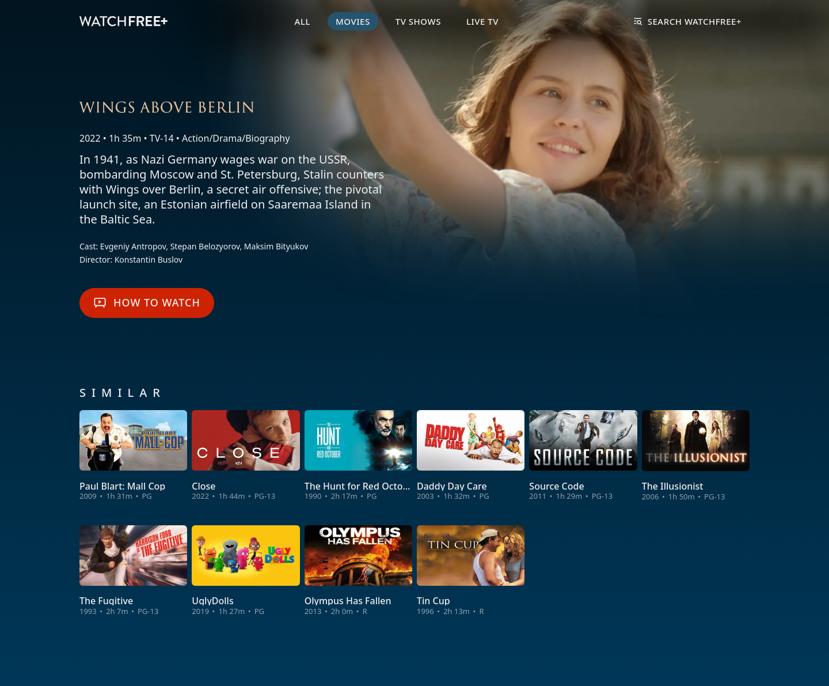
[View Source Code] (583, 456)
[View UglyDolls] (245, 571)
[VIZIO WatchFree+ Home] (123, 21)
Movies (353, 21)
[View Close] (245, 456)
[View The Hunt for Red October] (358, 456)
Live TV (482, 21)
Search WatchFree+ (687, 21)
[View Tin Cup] (470, 571)
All (302, 21)
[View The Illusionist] (696, 456)
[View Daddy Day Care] (470, 456)
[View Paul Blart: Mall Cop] (133, 456)
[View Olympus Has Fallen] (358, 571)
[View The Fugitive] (133, 571)
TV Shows (418, 21)
